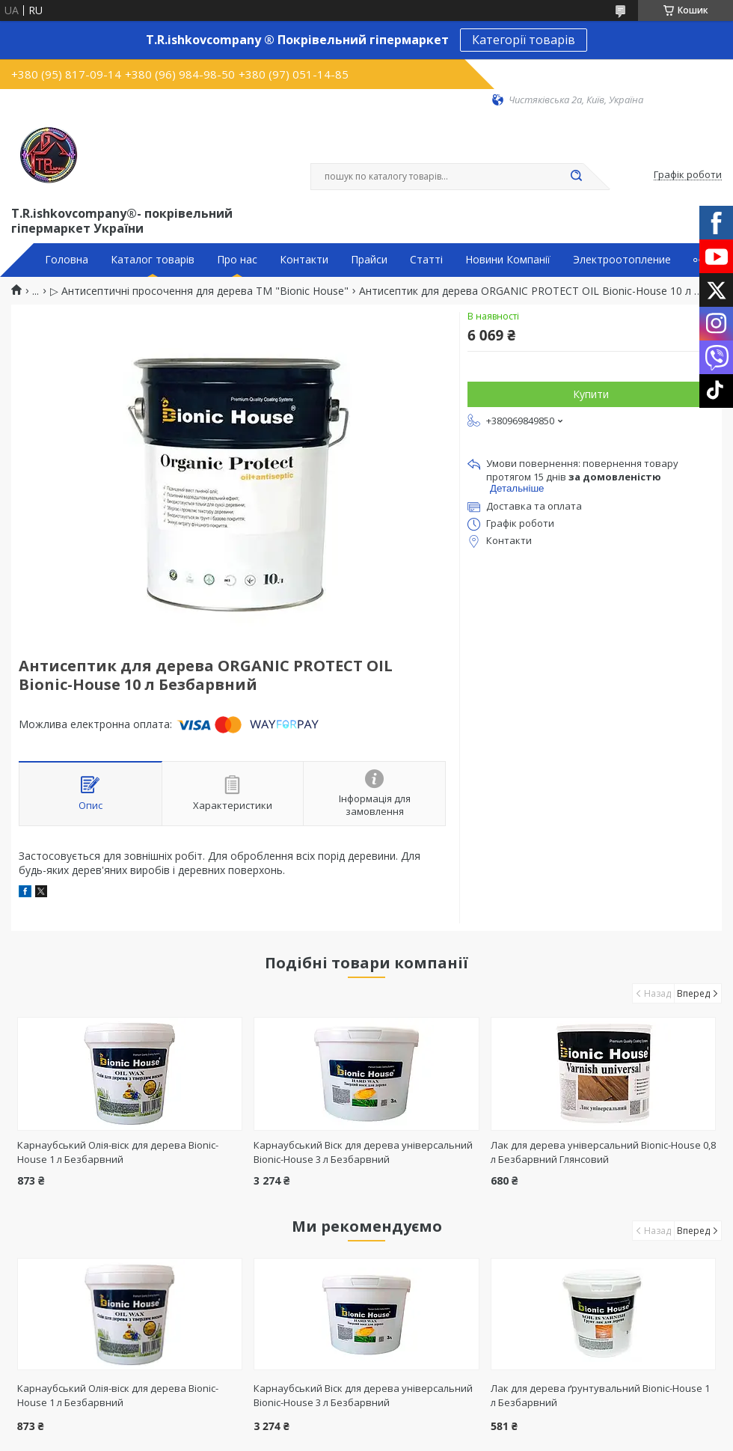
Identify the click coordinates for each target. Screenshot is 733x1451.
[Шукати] (576, 176)
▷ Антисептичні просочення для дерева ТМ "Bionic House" (199, 291)
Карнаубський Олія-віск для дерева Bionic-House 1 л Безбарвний (117, 1152)
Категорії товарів (523, 39)
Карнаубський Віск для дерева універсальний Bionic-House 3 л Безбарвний (363, 1152)
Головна (66, 259)
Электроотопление (622, 259)
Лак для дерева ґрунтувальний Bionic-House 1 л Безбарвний (600, 1395)
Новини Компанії (507, 259)
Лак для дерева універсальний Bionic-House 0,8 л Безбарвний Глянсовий (603, 1152)
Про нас (237, 259)
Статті (426, 259)
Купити (591, 394)
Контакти (304, 259)
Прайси (369, 259)
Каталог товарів (152, 259)
